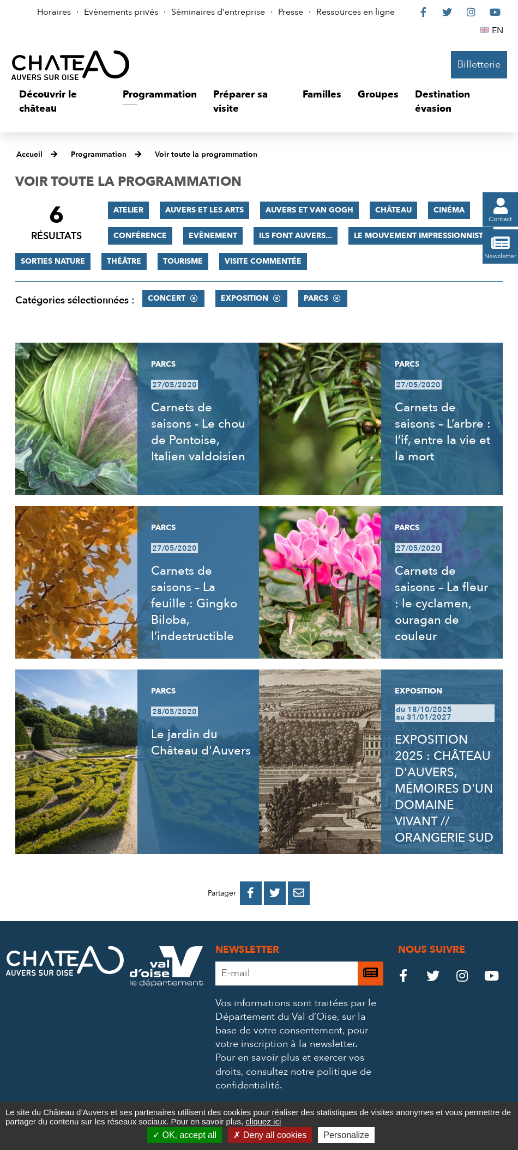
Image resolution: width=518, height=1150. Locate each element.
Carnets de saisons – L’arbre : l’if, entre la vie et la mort (443, 432)
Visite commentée (263, 261)
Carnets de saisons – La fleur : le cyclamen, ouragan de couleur (441, 603)
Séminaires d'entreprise (218, 12)
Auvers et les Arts (204, 210)
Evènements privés (121, 12)
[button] (63, 101)
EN (499, 30)
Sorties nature (53, 261)
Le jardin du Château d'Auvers (201, 742)
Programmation (99, 154)
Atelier (128, 210)
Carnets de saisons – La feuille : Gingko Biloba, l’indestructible (194, 603)
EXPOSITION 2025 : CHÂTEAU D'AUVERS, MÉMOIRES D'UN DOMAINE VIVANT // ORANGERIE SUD (444, 789)
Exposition (244, 298)
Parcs (316, 298)
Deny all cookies (269, 1135)
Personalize (346, 1135)
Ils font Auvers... (295, 235)
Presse (290, 12)
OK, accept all (184, 1135)
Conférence (140, 235)
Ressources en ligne (355, 12)
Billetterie (479, 64)
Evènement (213, 235)
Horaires (54, 12)
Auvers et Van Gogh (309, 210)
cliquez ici (263, 1121)
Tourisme (183, 261)
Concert (166, 298)
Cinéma (449, 210)
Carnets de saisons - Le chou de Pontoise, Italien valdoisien (198, 432)
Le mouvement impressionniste (421, 235)
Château (393, 210)
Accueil (29, 154)
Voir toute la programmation (206, 154)
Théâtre (124, 261)
